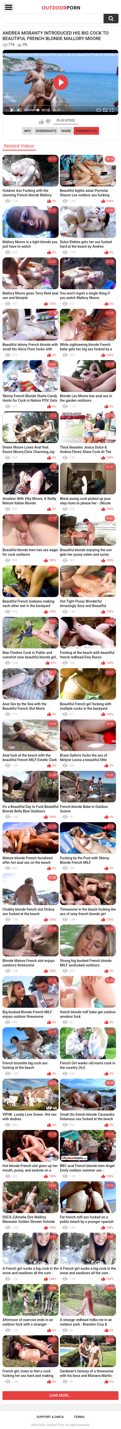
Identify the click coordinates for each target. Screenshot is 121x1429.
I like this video (41, 121)
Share (66, 131)
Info (27, 131)
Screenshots (46, 131)
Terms (79, 1417)
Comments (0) (86, 131)
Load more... (60, 1395)
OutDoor (61, 7)
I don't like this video (48, 121)
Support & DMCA (50, 1417)
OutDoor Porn (55, 1425)
